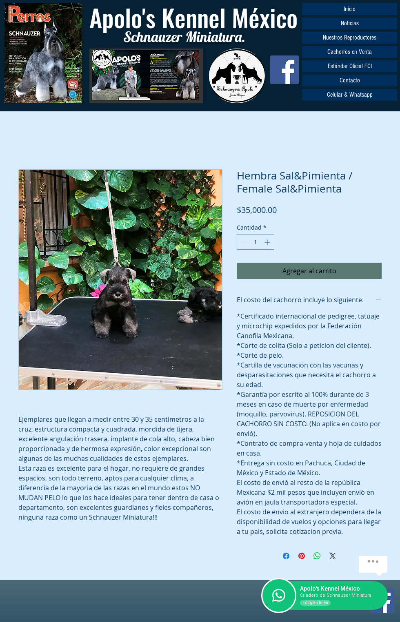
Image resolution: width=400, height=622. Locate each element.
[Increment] (268, 242)
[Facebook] (284, 69)
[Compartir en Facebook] (286, 556)
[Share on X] (333, 556)
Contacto (350, 80)
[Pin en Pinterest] (302, 556)
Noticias (350, 23)
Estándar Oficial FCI (350, 66)
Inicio (350, 9)
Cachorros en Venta (349, 51)
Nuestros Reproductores (349, 37)
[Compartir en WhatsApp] (317, 556)
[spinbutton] (255, 242)
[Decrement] (243, 242)
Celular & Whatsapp (350, 94)
